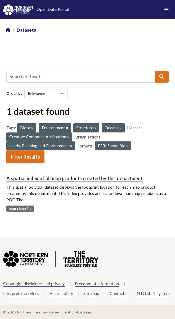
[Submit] (162, 76)
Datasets (26, 30)
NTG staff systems (154, 293)
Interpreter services (21, 293)
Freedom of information (97, 283)
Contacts (118, 293)
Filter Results (25, 157)
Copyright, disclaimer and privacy (34, 283)
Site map (91, 293)
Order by (14, 93)
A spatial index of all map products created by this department (74, 178)
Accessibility (61, 293)
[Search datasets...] (80, 76)
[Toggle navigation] (166, 9)
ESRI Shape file (20, 209)
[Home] (8, 30)
